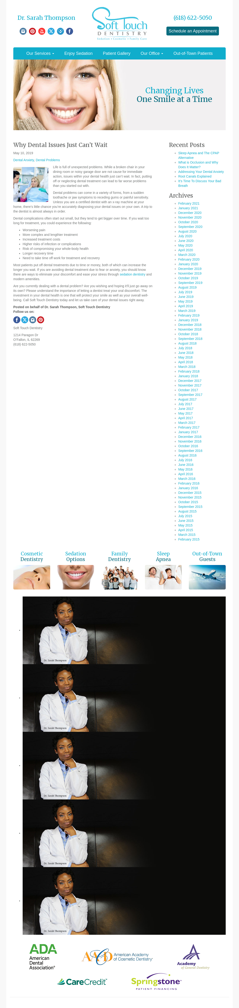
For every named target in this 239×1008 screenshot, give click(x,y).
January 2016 (188, 488)
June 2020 (185, 241)
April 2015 (185, 530)
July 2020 (185, 236)
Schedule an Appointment (193, 31)
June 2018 (185, 353)
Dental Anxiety (23, 160)
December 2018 (190, 325)
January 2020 (188, 264)
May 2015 (185, 525)
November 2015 (190, 497)
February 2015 (189, 539)
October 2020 (188, 222)
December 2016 (190, 437)
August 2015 (187, 511)
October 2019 (188, 278)
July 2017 (185, 404)
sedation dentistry (132, 274)
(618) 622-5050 (192, 17)
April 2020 (185, 250)
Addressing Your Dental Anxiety (201, 172)
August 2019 (187, 287)
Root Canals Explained (194, 176)
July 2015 (185, 516)
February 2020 (189, 259)
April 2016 (185, 474)
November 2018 (190, 329)
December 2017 (190, 381)
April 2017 (185, 418)
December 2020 (190, 213)
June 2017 (185, 409)
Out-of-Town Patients (193, 53)
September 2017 (190, 395)
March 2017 (187, 423)
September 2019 (190, 283)
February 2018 (189, 371)
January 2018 (188, 376)
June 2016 (185, 465)
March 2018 (187, 367)
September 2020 (190, 227)
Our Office (152, 53)
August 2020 (187, 231)
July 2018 (185, 348)
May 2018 (185, 357)
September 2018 (190, 339)
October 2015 (188, 502)
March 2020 (187, 255)
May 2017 (185, 413)
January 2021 (188, 208)
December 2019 (190, 269)
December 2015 (190, 493)
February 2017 (189, 427)
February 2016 (189, 483)
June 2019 (185, 297)
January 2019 (188, 320)
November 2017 (190, 385)
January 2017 (188, 432)
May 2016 (185, 469)
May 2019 (185, 301)
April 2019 (185, 306)
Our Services (40, 53)
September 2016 (190, 451)
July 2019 (185, 292)
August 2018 (187, 343)
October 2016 (188, 446)
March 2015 (187, 535)
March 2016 (187, 479)
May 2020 (185, 245)
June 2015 (185, 521)
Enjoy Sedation (78, 53)
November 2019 (190, 273)
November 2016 (190, 441)
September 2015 (190, 507)
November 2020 (190, 217)
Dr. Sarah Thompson (46, 17)
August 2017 (187, 399)
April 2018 (185, 362)
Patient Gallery (116, 53)
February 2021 (189, 203)
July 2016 (185, 460)
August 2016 (187, 455)
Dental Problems (48, 160)
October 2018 (188, 334)
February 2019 (189, 315)
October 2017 (188, 390)
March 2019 (187, 311)
